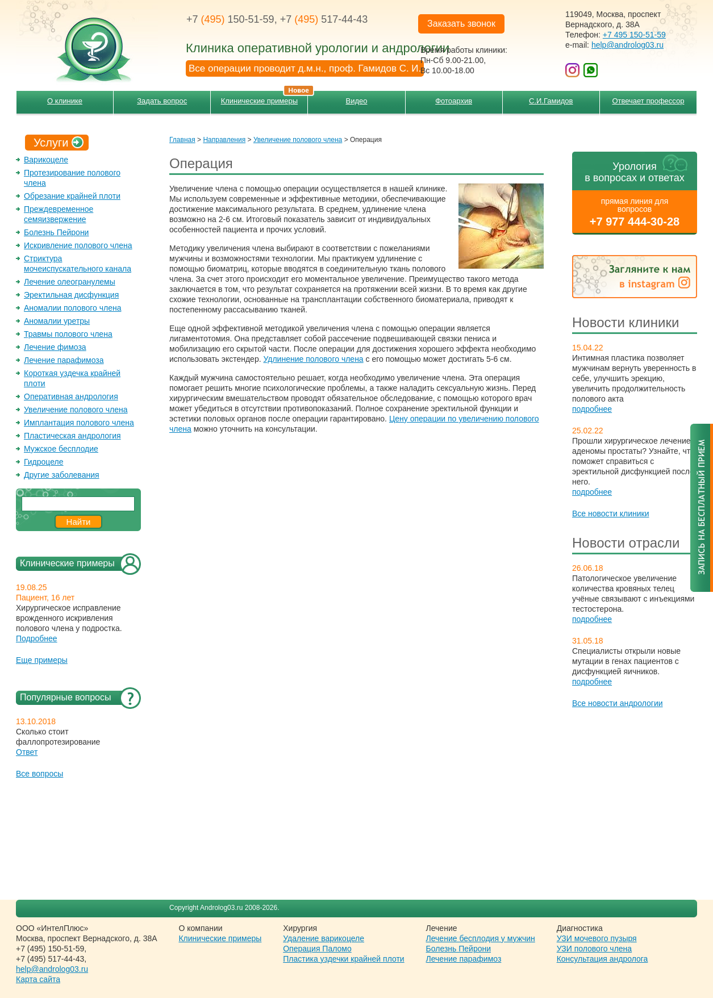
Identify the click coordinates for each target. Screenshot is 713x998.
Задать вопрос (162, 101)
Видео (357, 101)
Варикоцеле (46, 159)
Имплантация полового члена (79, 422)
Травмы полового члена (68, 334)
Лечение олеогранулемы (69, 281)
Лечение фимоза (55, 347)
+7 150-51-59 (230, 19)
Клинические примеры (264, 98)
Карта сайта (38, 979)
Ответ (26, 752)
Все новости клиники (610, 513)
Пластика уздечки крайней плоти (343, 958)
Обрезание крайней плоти (72, 196)
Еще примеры (42, 660)
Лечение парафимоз (464, 958)
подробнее (592, 409)
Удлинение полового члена (313, 359)
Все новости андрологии (617, 703)
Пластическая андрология (72, 435)
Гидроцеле (44, 461)
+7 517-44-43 (324, 19)
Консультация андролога (602, 958)
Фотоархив (453, 101)
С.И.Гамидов (551, 101)
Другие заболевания (61, 474)
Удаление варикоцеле (323, 938)
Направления (224, 140)
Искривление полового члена (78, 245)
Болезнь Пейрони (56, 232)
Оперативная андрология (71, 396)
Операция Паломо (317, 948)
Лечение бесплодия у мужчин (480, 938)
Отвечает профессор (648, 101)
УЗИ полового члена (594, 948)
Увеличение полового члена (76, 409)
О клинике (64, 101)
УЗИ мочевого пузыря (597, 938)
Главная (182, 140)
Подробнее (36, 638)
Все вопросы (39, 773)
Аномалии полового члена (72, 307)
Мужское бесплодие (61, 448)
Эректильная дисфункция (71, 294)
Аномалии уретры (57, 320)
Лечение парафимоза (64, 360)
